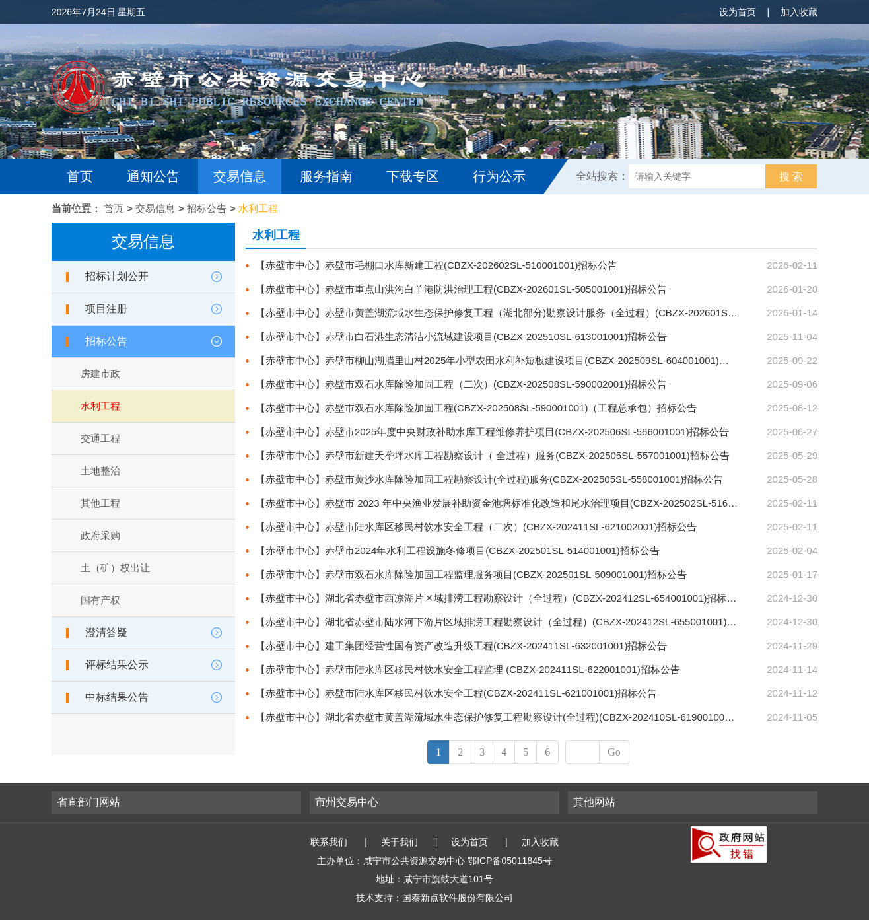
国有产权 (100, 600)
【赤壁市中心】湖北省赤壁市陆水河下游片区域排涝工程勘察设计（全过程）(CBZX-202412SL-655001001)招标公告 (511, 621)
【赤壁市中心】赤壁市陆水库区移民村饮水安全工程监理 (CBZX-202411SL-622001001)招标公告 (468, 669)
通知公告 (153, 176)
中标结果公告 (117, 697)
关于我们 (399, 842)
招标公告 (206, 208)
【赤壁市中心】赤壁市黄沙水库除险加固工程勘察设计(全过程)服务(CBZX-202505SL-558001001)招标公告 (489, 479)
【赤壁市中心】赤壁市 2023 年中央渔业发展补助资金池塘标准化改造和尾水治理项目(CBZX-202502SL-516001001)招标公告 (530, 503)
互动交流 (96, 212)
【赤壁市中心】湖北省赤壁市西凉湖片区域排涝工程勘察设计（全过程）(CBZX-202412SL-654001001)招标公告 (501, 598)
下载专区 (412, 176)
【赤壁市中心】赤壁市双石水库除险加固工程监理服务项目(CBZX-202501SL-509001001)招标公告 (471, 574)
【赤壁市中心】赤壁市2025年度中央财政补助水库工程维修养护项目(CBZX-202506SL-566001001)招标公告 (492, 431)
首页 (80, 176)
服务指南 (326, 176)
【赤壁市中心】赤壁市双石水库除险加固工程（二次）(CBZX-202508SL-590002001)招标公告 (461, 384)
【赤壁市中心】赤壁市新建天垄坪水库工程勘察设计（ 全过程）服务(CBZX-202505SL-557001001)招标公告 (493, 455)
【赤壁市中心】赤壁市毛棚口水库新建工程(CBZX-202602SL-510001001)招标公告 (436, 265)
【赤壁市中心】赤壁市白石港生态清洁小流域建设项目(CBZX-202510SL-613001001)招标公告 (461, 336)
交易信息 (239, 176)
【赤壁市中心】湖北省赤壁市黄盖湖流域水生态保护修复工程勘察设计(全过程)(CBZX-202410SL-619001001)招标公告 (514, 717)
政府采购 (100, 535)
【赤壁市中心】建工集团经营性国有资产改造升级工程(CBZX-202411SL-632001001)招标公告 (461, 645)
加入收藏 (799, 12)
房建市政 (100, 373)
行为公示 (499, 176)
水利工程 (258, 208)
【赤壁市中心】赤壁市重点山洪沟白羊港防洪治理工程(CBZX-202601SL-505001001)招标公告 (461, 289)
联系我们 (328, 842)
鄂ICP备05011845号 (510, 860)
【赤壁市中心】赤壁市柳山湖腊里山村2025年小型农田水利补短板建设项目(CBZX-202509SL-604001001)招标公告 (507, 360)
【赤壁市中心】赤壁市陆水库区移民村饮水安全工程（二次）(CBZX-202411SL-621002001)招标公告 (476, 526)
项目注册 (106, 308)
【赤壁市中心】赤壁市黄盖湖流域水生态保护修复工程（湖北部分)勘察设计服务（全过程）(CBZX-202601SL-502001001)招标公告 (542, 312)
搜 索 (791, 176)
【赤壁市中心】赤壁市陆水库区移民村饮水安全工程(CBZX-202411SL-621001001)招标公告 (456, 693)
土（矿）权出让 (115, 567)
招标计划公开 (117, 276)
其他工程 (100, 503)
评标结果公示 (117, 664)
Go (614, 752)
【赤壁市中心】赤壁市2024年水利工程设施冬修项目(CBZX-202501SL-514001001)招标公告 (458, 550)
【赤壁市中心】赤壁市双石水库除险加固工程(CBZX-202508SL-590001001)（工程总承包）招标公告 (476, 407)
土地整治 (100, 470)
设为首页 (737, 12)
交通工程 (100, 438)
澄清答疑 (106, 632)
